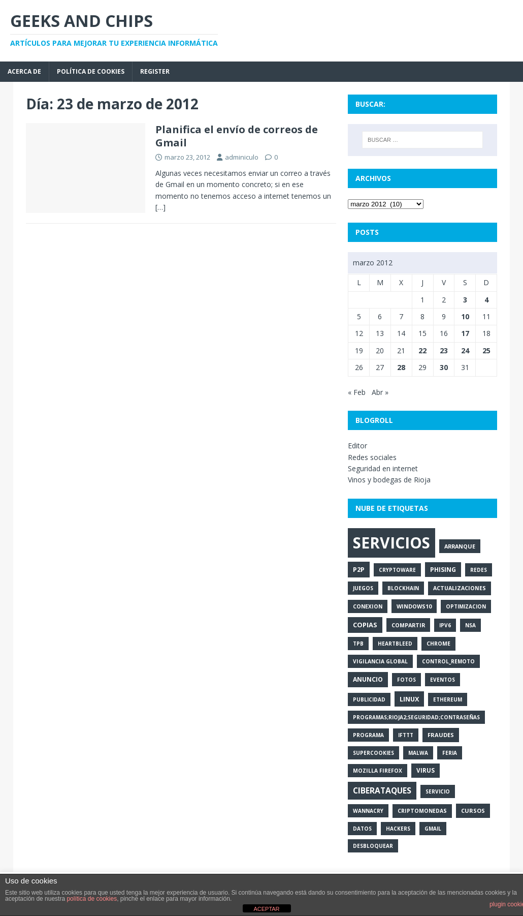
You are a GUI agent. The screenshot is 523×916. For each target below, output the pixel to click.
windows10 (414, 606)
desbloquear (373, 845)
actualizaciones (459, 588)
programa (368, 735)
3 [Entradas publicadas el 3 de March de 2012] (465, 299)
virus (425, 770)
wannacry (368, 810)
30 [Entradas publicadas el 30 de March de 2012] (444, 367)
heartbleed (395, 643)
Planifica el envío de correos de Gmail (236, 136)
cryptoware (397, 569)
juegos (363, 588)
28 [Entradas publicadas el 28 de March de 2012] (401, 367)
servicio (438, 791)
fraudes (441, 735)
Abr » (380, 392)
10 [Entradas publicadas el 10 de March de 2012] (465, 316)
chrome (438, 643)
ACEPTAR (266, 909)
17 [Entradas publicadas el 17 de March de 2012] (465, 333)
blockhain (403, 588)
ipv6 (445, 625)
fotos (406, 679)
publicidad (369, 699)
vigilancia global (380, 661)
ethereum (447, 699)
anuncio (368, 679)
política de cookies (92, 898)
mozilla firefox (377, 770)
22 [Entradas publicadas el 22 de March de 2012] (422, 350)
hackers (398, 828)
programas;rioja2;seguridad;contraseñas (416, 717)
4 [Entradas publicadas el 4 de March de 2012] (486, 299)
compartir (408, 625)
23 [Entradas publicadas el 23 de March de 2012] (444, 350)
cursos (473, 810)
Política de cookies (90, 71)
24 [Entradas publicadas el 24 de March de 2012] (465, 350)
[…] (160, 207)
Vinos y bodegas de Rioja (389, 479)
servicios (391, 542)
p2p (359, 569)
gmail (432, 828)
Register (155, 71)
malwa (418, 752)
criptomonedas (422, 810)
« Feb (357, 392)
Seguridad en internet (383, 468)
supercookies (373, 752)
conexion (367, 606)
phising (443, 569)
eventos (442, 679)
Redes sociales (372, 457)
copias (365, 624)
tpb (358, 643)
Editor (357, 445)
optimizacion (466, 606)
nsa (470, 625)
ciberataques (382, 790)
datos (362, 828)
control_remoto (448, 661)
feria (449, 752)
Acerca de (24, 71)
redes (478, 569)
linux (409, 699)
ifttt (405, 735)
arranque (459, 546)
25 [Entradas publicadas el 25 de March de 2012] (486, 350)
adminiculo (241, 157)
